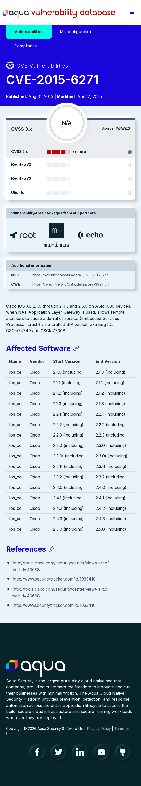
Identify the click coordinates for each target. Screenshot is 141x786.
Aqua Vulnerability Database (59, 13)
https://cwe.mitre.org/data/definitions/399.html (70, 284)
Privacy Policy (99, 728)
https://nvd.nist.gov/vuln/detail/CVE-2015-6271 (70, 275)
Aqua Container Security (35, 669)
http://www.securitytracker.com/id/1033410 (54, 579)
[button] (131, 12)
